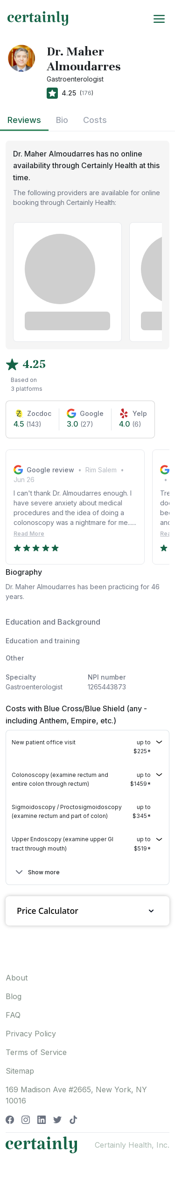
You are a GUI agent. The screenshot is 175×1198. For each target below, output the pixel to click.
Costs (95, 120)
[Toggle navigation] (159, 18)
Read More (29, 533)
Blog (13, 996)
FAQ (13, 1015)
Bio (62, 120)
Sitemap (20, 1070)
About (17, 977)
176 (86, 92)
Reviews (24, 120)
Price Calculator (87, 911)
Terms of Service (36, 1052)
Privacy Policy (31, 1033)
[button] (87, 746)
